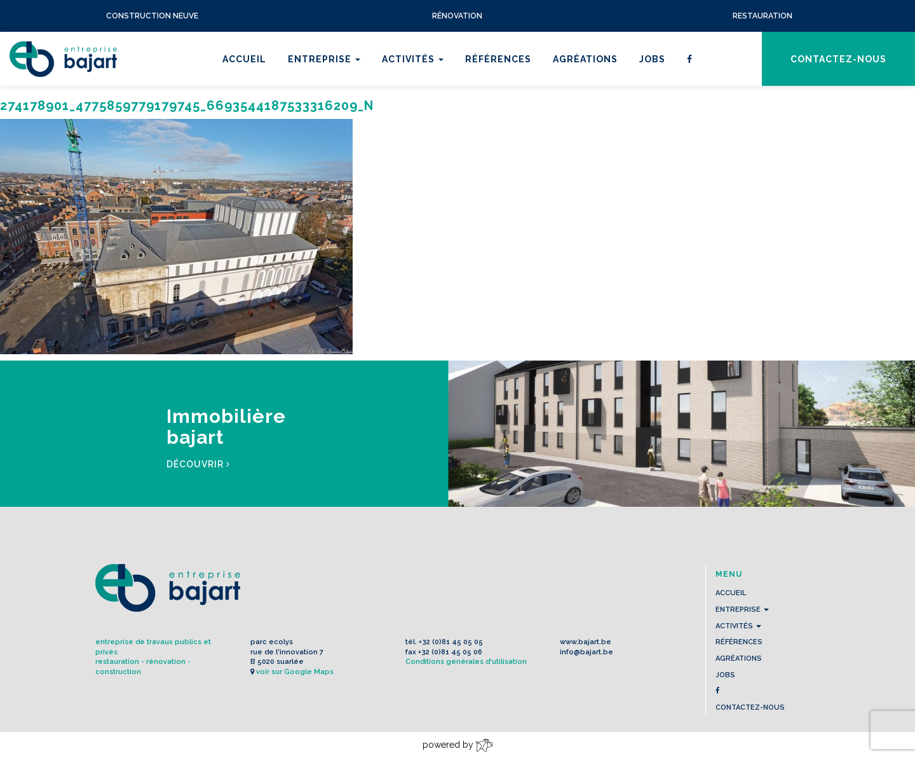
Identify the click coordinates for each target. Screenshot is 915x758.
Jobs (652, 59)
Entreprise (324, 59)
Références (498, 59)
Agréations (585, 59)
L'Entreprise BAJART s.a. (63, 59)
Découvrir (198, 464)
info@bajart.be (586, 652)
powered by (457, 745)
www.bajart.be (585, 642)
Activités (413, 59)
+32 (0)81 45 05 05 (451, 642)
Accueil (244, 59)
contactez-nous (838, 59)
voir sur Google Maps (295, 672)
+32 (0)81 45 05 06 (450, 652)
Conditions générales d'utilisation (466, 662)
